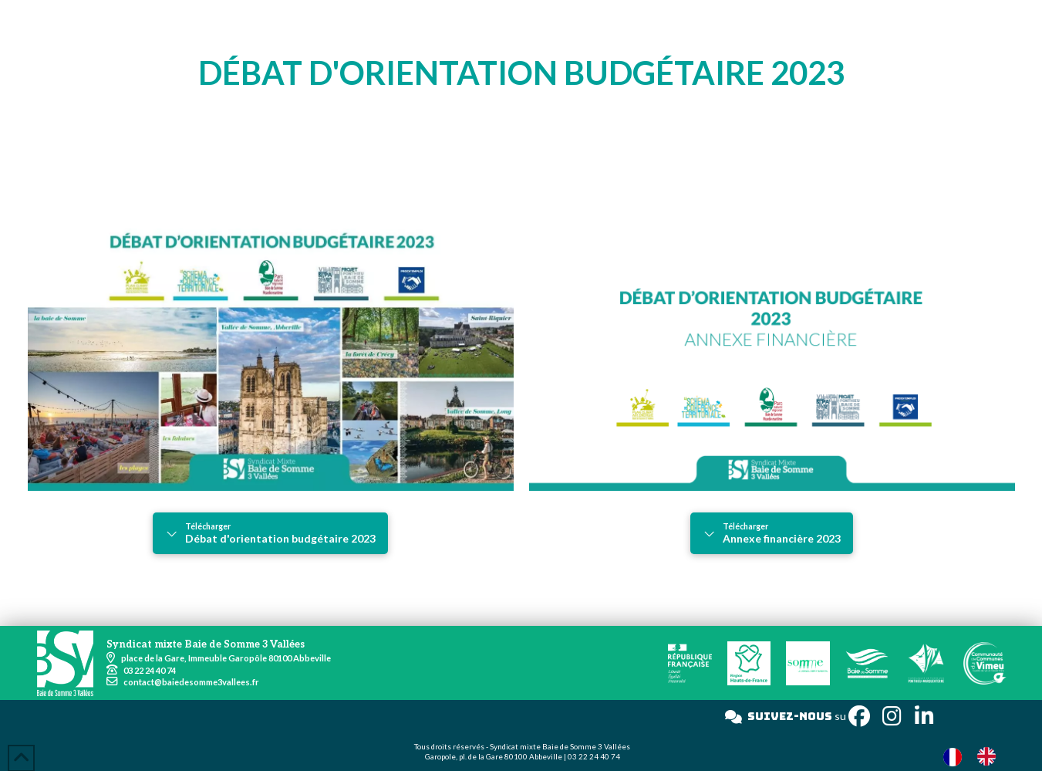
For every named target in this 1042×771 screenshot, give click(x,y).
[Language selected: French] (977, 756)
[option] (990, 756)
